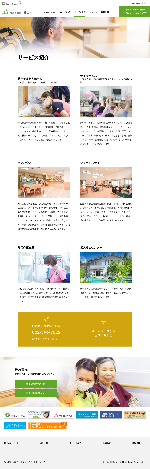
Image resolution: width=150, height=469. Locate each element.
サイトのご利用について (33, 462)
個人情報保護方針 (12, 462)
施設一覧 (63, 12)
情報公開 (105, 12)
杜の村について (49, 12)
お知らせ (93, 12)
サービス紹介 (79, 12)
